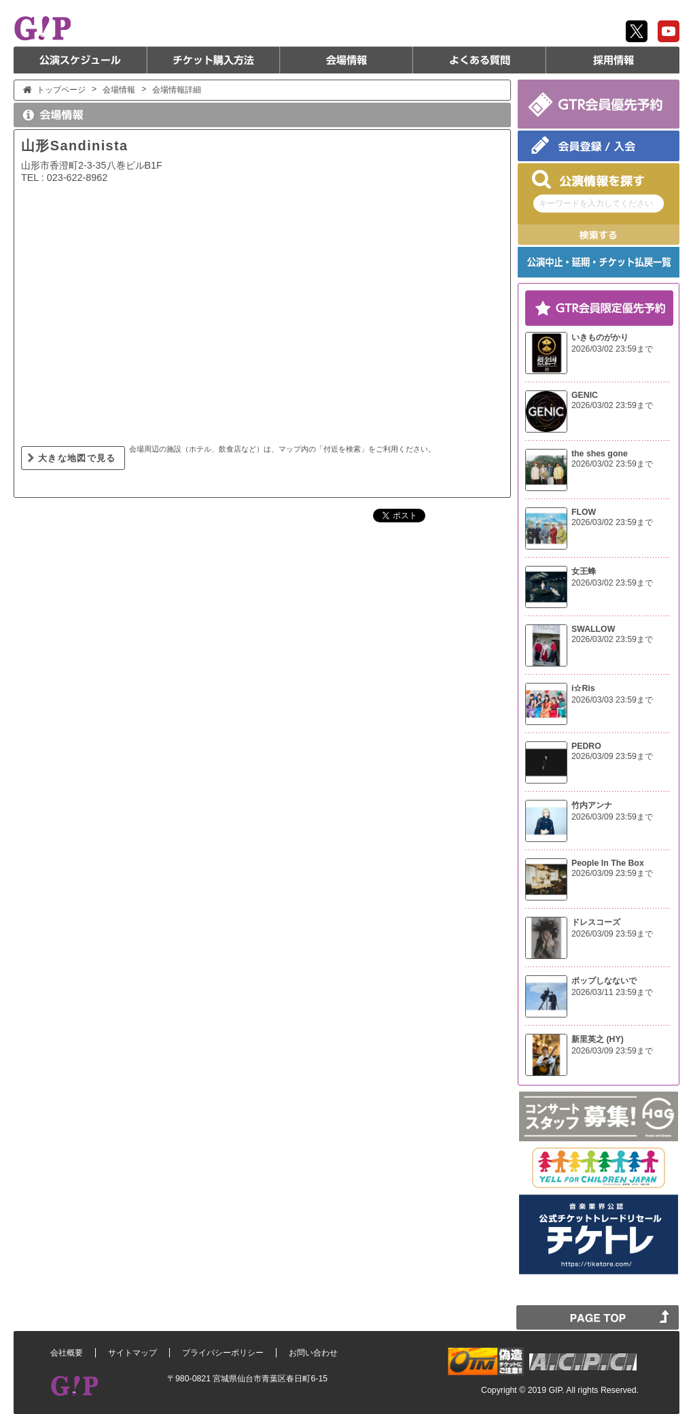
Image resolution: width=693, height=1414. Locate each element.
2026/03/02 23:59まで (612, 349)
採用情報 (612, 59)
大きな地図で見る (77, 458)
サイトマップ (132, 1353)
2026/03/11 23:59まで (612, 992)
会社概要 (66, 1353)
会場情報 (346, 59)
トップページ (61, 90)
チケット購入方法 (213, 59)
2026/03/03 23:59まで (612, 700)
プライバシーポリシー (223, 1353)
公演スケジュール (80, 59)
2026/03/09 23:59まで (612, 756)
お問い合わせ (313, 1353)
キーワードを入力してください (596, 203)
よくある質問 (479, 59)
